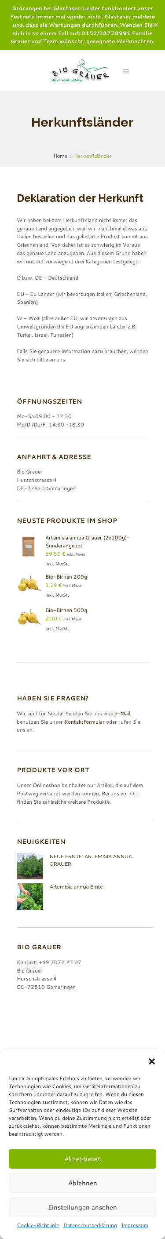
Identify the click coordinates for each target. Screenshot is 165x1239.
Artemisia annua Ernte (76, 887)
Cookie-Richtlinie (38, 1225)
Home (60, 156)
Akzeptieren (82, 1158)
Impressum (134, 1225)
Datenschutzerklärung (90, 1225)
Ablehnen (82, 1183)
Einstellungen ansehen (82, 1207)
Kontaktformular (84, 721)
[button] (151, 1061)
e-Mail (122, 713)
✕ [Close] (155, 25)
